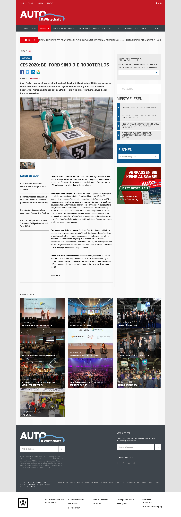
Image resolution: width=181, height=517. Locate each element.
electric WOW (142, 482)
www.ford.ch (56, 275)
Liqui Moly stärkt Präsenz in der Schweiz (139, 107)
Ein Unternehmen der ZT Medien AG (54, 501)
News (67, 482)
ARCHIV (40, 3)
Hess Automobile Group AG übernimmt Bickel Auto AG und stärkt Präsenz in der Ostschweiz (140, 126)
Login (159, 3)
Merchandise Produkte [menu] (86, 482)
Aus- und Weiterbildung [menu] (103, 482)
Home (61, 482)
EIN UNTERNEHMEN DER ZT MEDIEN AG (33, 482)
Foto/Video (117, 482)
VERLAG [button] (31, 3)
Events (125, 482)
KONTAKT (50, 3)
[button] (44, 28)
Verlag (151, 482)
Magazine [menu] (74, 482)
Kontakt (157, 482)
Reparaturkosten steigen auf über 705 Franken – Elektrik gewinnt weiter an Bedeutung (73, 40)
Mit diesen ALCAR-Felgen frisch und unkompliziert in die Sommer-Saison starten (137, 135)
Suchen (154, 28)
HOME (22, 3)
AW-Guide (132, 482)
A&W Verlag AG (31, 484)
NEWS (30, 51)
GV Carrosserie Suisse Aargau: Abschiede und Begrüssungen (139, 117)
